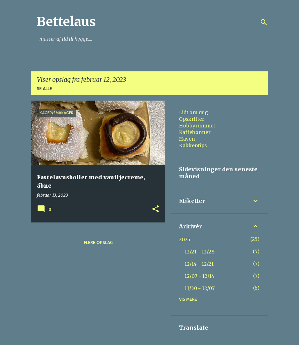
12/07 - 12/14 (199, 276)
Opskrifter (191, 119)
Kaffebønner (195, 132)
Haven (187, 139)
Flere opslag (98, 242)
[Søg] (264, 22)
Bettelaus (66, 22)
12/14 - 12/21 (199, 264)
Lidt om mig (193, 112)
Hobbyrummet (197, 126)
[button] (155, 209)
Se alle (44, 88)
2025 (184, 239)
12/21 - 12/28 (199, 252)
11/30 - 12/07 (199, 288)
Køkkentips (193, 145)
